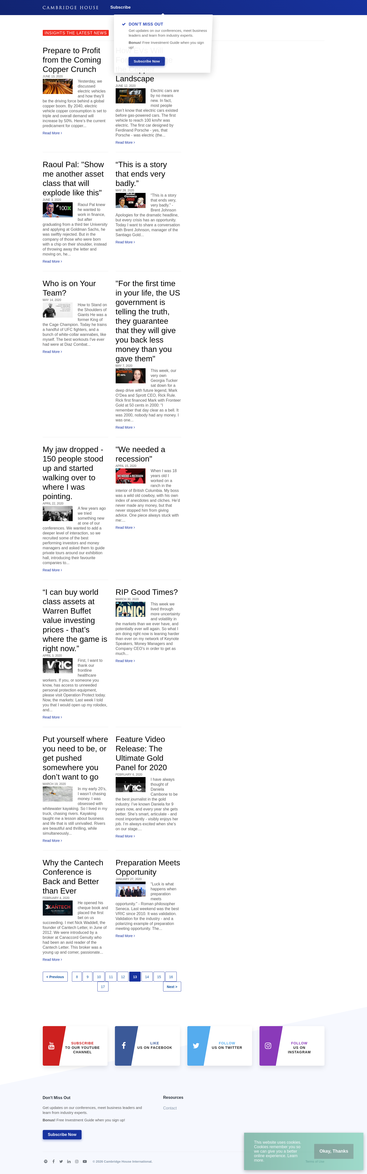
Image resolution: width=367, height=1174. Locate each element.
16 (171, 977)
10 (99, 977)
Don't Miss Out (97, 1110)
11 (111, 977)
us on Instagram (299, 1047)
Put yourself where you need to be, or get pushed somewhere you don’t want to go (75, 758)
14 (147, 977)
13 (135, 977)
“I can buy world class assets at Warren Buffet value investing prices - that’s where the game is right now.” (75, 620)
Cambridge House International (127, 1161)
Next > (172, 987)
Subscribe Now (62, 1134)
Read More (52, 133)
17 (103, 987)
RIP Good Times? (147, 592)
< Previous (55, 977)
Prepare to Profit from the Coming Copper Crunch (72, 60)
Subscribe (120, 7)
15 (159, 977)
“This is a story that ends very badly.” (141, 174)
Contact (170, 1108)
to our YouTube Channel (82, 1047)
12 (123, 977)
